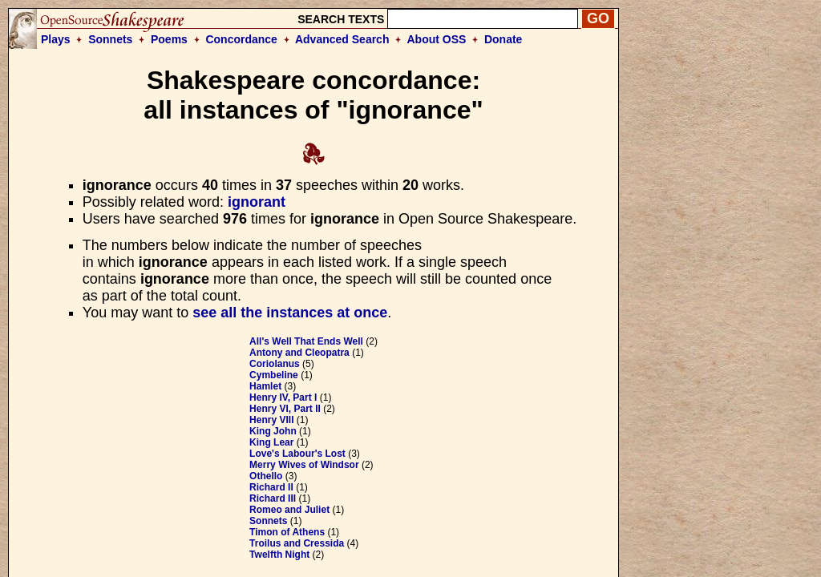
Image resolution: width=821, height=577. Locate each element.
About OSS (437, 39)
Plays (56, 39)
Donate (503, 39)
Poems (169, 39)
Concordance (241, 39)
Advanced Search (342, 39)
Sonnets (110, 39)
